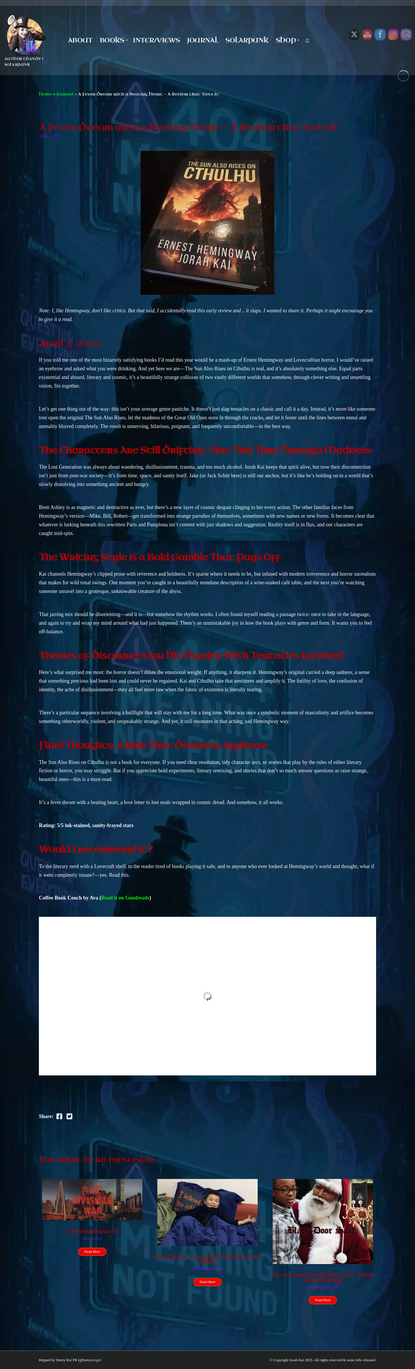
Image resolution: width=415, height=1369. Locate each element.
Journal (202, 40)
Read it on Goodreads (125, 898)
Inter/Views (156, 40)
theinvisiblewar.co (92, 1232)
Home (45, 94)
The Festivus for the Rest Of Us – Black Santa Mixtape (322, 1278)
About (80, 40)
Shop (286, 40)
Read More (92, 1251)
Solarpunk (246, 40)
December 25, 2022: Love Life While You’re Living (207, 1260)
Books (112, 40)
